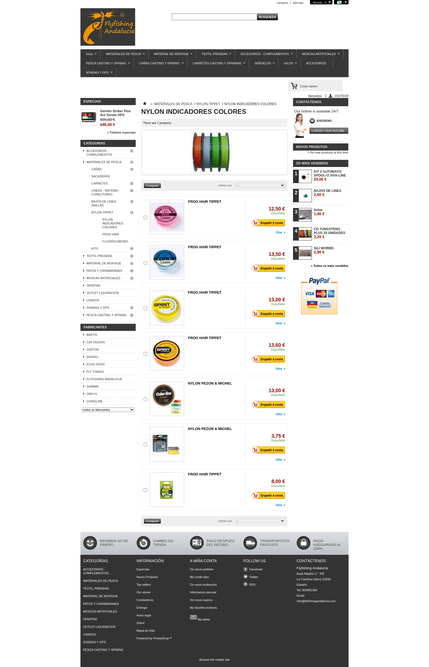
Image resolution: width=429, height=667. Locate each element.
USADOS (92, 300)
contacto (282, 2)
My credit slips (199, 577)
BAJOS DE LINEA (327, 193)
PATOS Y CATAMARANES (104, 270)
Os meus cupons (201, 600)
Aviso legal (144, 615)
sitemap (298, 2)
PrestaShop (161, 638)
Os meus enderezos (203, 584)
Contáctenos (145, 600)
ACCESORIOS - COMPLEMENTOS (264, 55)
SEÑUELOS (262, 65)
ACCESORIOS (316, 63)
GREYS (91, 393)
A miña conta (203, 561)
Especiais (92, 101)
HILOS (288, 65)
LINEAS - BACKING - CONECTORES (105, 192)
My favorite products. (204, 607)
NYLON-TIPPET (102, 212)
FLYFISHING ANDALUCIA (104, 379)
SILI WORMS (324, 250)
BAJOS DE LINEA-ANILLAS (104, 203)
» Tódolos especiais (121, 132)
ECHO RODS (95, 364)
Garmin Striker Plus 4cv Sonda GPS (115, 113)
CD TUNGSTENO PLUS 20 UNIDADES (329, 233)
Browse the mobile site (214, 659)
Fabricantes (95, 327)
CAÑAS (96, 169)
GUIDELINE (94, 401)
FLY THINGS (95, 371)
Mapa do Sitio (146, 630)
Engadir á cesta (269, 222)
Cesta (309, 86)
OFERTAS (93, 285)
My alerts (200, 617)
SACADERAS (100, 176)
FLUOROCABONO (115, 241)
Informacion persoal (203, 592)
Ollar (279, 232)
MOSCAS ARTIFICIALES (318, 55)
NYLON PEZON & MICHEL (210, 383)
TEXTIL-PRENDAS (213, 55)
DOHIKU (92, 357)
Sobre (140, 623)
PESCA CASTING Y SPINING (105, 65)
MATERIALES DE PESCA (122, 55)
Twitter (253, 577)
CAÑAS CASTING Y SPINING (159, 65)
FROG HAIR (110, 234)
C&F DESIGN (95, 342)
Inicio (88, 55)
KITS (94, 248)
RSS (252, 584)
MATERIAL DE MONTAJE (171, 55)
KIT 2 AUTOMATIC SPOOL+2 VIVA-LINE (330, 175)
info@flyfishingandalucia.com (316, 601)
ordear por (225, 185)
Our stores (143, 592)
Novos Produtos (147, 577)
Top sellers (144, 584)
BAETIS (91, 334)
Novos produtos (311, 147)
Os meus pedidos (201, 569)
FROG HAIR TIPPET (204, 202)
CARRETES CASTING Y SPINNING (216, 65)
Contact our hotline (328, 130)
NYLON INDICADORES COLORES (112, 223)
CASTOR (92, 349)
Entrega (142, 607)
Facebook (255, 569)
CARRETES (99, 183)
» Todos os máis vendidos (329, 265)
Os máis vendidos (312, 163)
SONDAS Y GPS (96, 74)
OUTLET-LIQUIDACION (102, 292)
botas (319, 212)
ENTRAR (342, 96)
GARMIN (92, 386)
